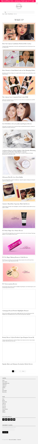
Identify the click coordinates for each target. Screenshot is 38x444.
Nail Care (4, 407)
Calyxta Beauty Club (5, 383)
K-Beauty (3, 411)
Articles (6, 13)
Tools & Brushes (5, 409)
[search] (18, 12)
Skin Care (4, 404)
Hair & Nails (4, 390)
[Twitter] (6, 419)
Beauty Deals (4, 401)
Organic (3, 410)
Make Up (4, 403)
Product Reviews (10, 13)
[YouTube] (11, 419)
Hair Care (4, 406)
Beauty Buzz (4, 391)
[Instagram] (9, 419)
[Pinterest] (14, 419)
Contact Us (19, 439)
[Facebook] (3, 419)
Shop (3, 399)
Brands (3, 400)
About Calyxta (4, 381)
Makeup (3, 387)
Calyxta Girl (4, 384)
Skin (3, 389)
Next (23, 371)
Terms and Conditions (12, 439)
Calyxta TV (4, 386)
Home (3, 13)
